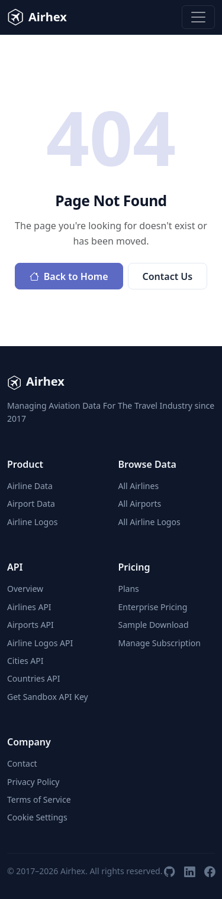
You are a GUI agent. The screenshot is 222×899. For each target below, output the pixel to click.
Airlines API (29, 607)
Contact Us (168, 276)
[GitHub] (169, 871)
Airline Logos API (40, 643)
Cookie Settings (37, 817)
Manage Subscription (159, 643)
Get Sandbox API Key (47, 696)
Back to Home (69, 276)
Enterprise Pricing (153, 607)
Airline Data (30, 485)
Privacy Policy (33, 781)
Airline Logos (32, 521)
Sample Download (153, 624)
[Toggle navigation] (198, 17)
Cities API (25, 660)
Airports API (30, 624)
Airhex (37, 17)
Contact (22, 763)
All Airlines (138, 485)
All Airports (140, 503)
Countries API (33, 678)
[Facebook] (209, 871)
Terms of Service (39, 799)
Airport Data (31, 503)
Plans (128, 588)
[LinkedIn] (189, 871)
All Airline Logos (149, 521)
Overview (25, 588)
